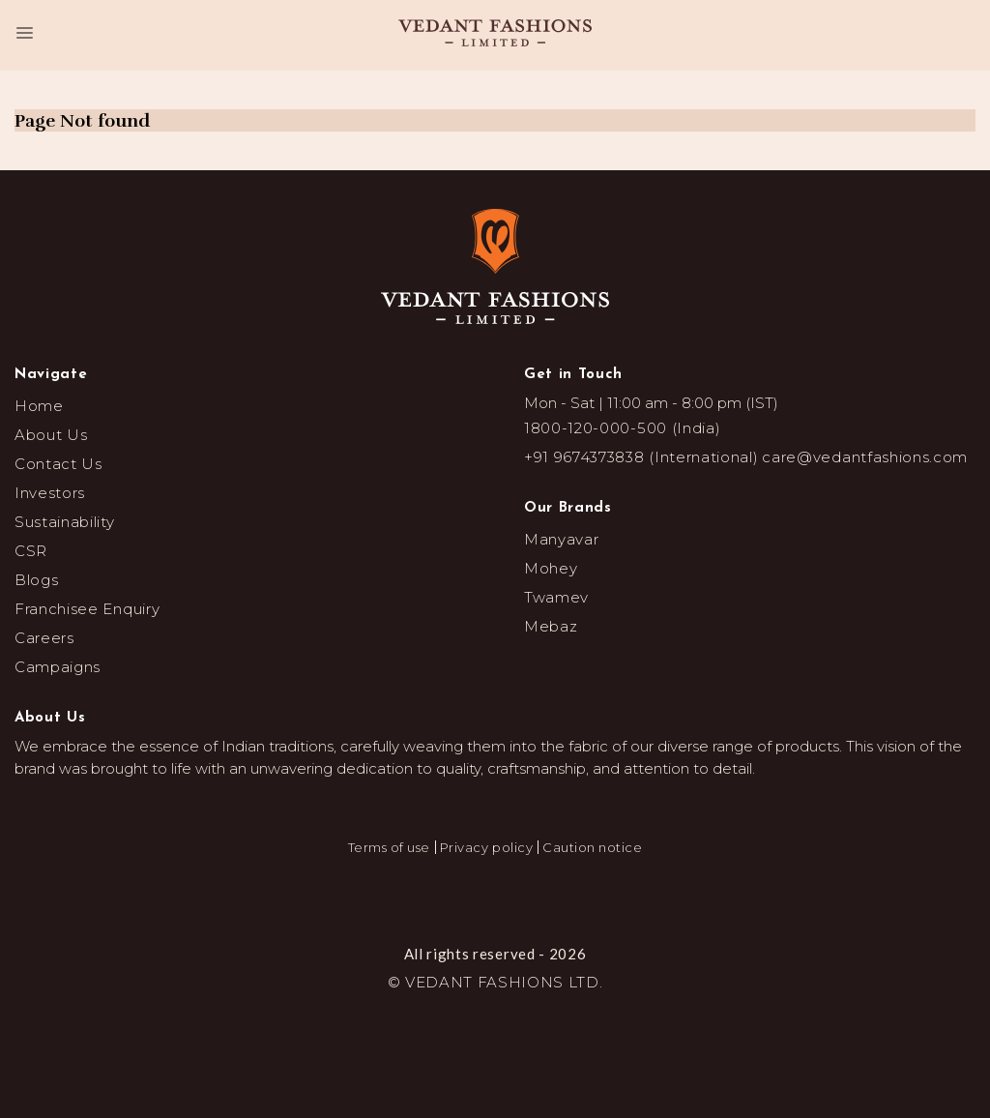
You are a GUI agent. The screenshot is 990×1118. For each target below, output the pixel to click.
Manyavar (561, 539)
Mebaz (550, 626)
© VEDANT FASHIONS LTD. (495, 982)
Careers (44, 638)
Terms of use (389, 847)
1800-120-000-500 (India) (622, 428)
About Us (51, 435)
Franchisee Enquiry (87, 609)
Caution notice (592, 847)
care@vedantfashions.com (865, 457)
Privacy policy (486, 847)
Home (39, 406)
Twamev (556, 597)
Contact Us (58, 464)
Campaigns (58, 667)
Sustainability (65, 522)
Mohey (550, 568)
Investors (50, 493)
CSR (31, 551)
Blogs (36, 580)
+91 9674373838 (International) (641, 457)
